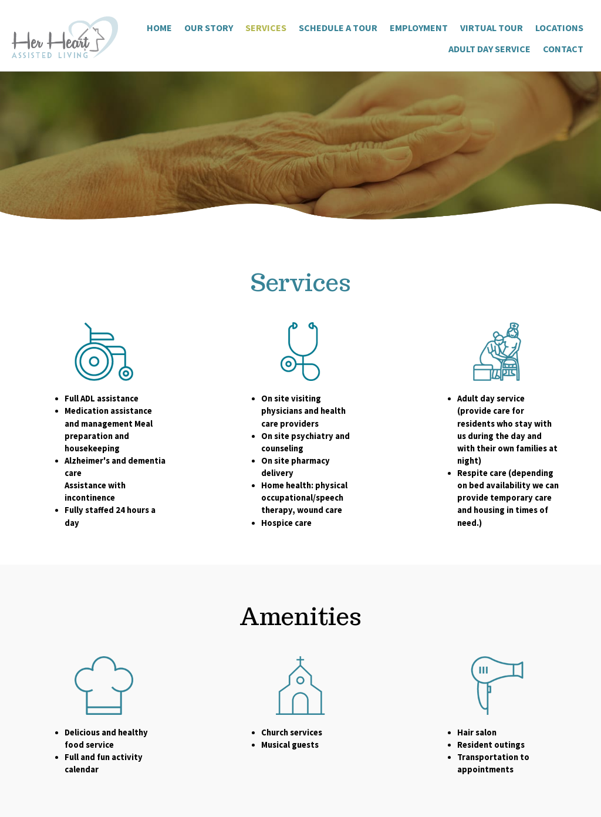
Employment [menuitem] (419, 27)
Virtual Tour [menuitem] (491, 27)
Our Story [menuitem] (208, 27)
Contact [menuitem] (563, 49)
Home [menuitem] (159, 27)
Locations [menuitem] (559, 27)
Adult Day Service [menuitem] (489, 49)
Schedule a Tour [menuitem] (338, 27)
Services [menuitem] (265, 27)
